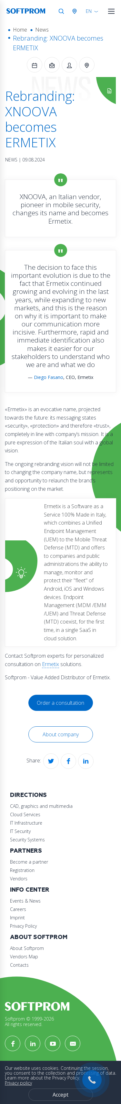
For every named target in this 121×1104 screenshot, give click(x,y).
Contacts (19, 965)
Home (20, 29)
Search (61, 11)
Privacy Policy (23, 926)
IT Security (20, 831)
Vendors (18, 879)
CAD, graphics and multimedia (41, 806)
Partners (26, 851)
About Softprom (38, 937)
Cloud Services (25, 814)
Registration (22, 870)
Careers (18, 909)
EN (89, 11)
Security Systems (27, 840)
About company (61, 734)
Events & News (25, 901)
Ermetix (50, 664)
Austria (76, 11)
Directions (28, 795)
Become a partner (29, 862)
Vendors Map (24, 957)
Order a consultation (60, 702)
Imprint (17, 918)
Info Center (29, 890)
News (42, 29)
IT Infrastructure (26, 823)
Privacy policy (18, 1083)
